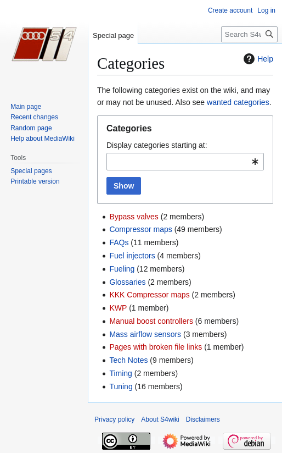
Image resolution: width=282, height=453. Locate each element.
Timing (120, 373)
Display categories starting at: (156, 145)
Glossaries (127, 282)
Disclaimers (203, 419)
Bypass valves (133, 216)
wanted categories (238, 102)
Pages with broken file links (155, 346)
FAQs (118, 242)
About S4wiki (160, 419)
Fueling (121, 268)
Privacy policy (114, 419)
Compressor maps (140, 229)
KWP (118, 307)
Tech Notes (128, 360)
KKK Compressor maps (149, 294)
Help (257, 58)
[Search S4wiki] (249, 34)
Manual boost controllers (151, 321)
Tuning (120, 386)
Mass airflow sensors (145, 334)
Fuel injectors (132, 255)
